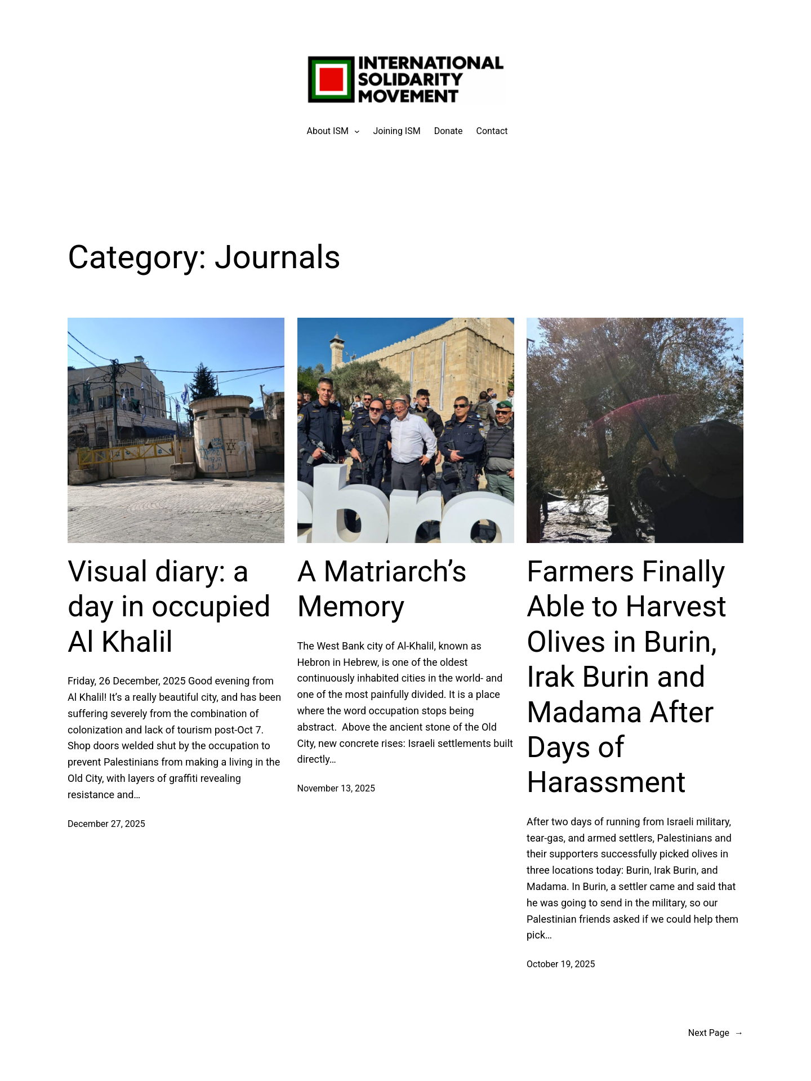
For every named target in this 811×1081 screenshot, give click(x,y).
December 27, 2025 (106, 823)
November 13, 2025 (336, 788)
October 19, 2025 (561, 964)
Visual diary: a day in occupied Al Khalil (169, 606)
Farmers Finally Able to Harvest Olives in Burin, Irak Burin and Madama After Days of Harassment (627, 676)
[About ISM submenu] (328, 131)
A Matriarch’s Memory (382, 589)
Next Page (715, 1033)
